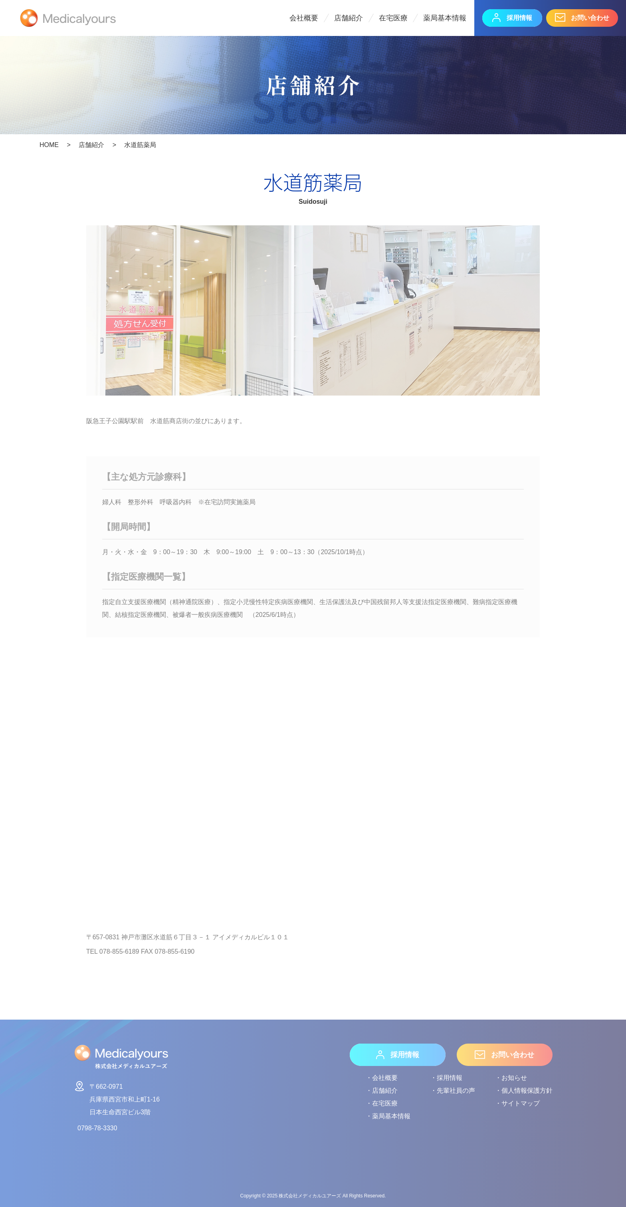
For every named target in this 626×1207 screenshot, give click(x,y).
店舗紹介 (348, 18)
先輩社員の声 (456, 1090)
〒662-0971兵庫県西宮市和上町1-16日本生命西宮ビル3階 (116, 1098)
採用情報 (512, 17)
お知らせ (514, 1077)
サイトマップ (520, 1103)
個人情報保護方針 (527, 1090)
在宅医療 (393, 18)
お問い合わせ (582, 17)
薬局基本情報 (444, 18)
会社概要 (303, 18)
